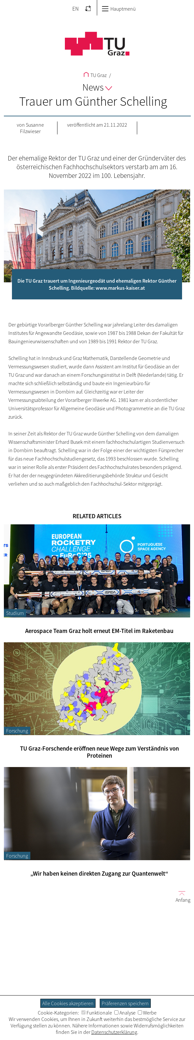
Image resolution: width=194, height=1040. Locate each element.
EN (75, 8)
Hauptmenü (119, 8)
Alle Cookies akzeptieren (68, 1003)
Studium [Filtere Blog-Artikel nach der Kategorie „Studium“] (15, 613)
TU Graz (95, 75)
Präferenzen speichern (125, 1003)
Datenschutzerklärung (114, 1032)
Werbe (147, 1012)
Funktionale (96, 1012)
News (97, 87)
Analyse (125, 1012)
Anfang (180, 896)
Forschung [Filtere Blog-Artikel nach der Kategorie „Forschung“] (17, 730)
